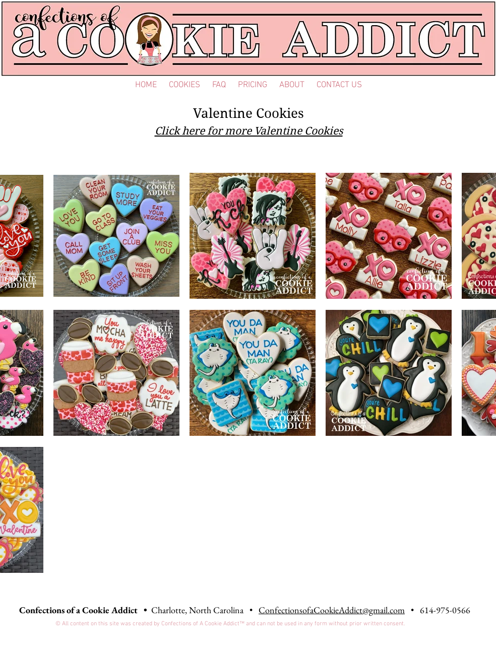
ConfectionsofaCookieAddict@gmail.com (332, 610)
